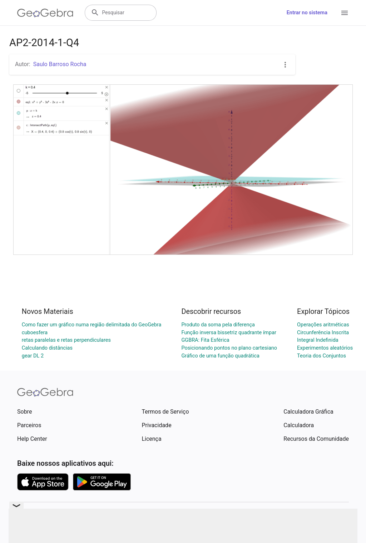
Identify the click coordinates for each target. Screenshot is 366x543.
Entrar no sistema (307, 13)
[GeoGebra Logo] (45, 13)
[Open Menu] (344, 13)
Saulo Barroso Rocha (59, 64)
